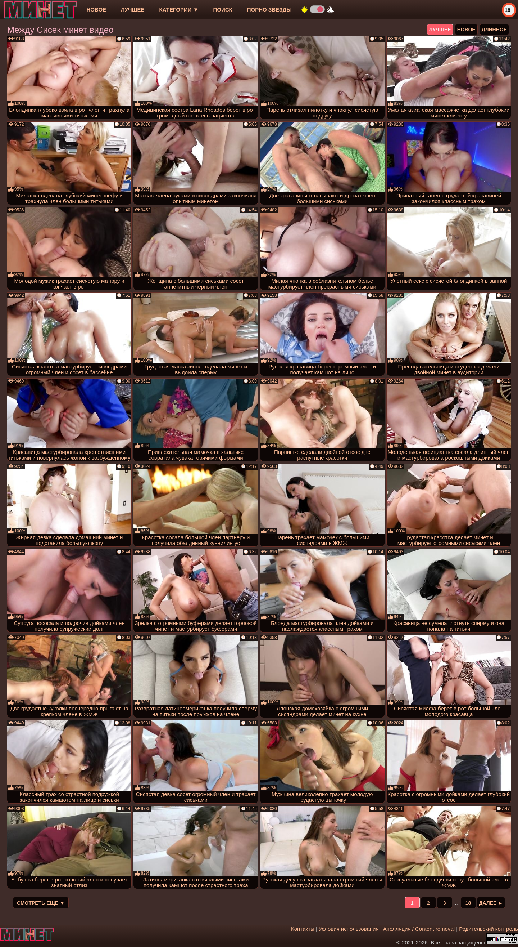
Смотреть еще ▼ (41, 903)
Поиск (222, 9)
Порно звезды (269, 9)
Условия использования (349, 929)
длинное (494, 29)
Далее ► (491, 903)
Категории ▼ (179, 9)
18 (468, 903)
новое (96, 9)
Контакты (302, 929)
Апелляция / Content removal (419, 929)
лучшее (132, 9)
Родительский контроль (488, 929)
